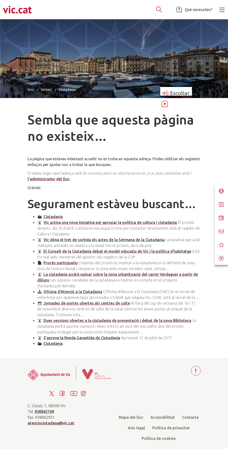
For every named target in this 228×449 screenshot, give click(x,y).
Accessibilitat (162, 417)
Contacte (190, 417)
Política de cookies (159, 438)
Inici (31, 89)
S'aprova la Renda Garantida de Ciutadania (81, 338)
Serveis (46, 90)
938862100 (44, 411)
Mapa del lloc (131, 417)
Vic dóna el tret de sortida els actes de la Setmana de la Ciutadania (104, 240)
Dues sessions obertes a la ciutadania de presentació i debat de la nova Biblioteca (117, 320)
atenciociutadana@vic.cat (51, 423)
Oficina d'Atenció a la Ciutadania (72, 291)
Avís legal (136, 428)
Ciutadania (53, 217)
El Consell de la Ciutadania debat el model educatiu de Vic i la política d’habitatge (117, 251)
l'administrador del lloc (49, 179)
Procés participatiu (60, 263)
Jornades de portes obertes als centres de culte (86, 303)
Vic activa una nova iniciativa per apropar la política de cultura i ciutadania (110, 222)
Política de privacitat (171, 428)
